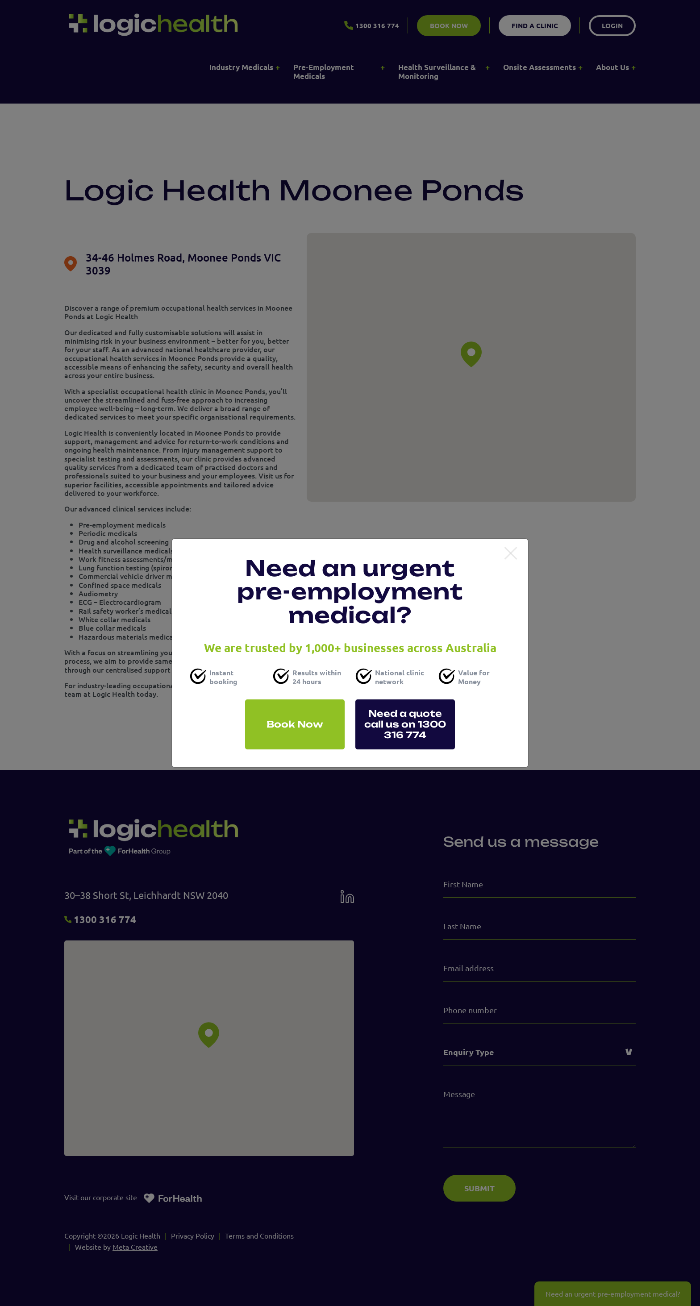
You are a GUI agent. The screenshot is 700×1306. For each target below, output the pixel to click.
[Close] (510, 554)
